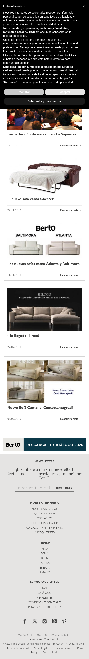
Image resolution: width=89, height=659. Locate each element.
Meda (44, 549)
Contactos (44, 518)
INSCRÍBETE (64, 488)
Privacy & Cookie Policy (44, 607)
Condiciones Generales (44, 602)
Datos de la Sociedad (17, 648)
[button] (84, 6)
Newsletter (44, 597)
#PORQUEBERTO (45, 532)
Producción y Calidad (44, 523)
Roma (44, 553)
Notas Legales (41, 648)
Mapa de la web (63, 648)
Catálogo (44, 593)
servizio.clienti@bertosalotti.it (44, 639)
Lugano (44, 572)
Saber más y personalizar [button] (44, 101)
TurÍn (44, 558)
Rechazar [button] (24, 92)
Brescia (44, 567)
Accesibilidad (50, 652)
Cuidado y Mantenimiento (44, 527)
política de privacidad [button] (59, 16)
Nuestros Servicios (44, 509)
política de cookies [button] (14, 35)
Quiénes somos (44, 513)
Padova (45, 563)
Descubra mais (71, 145)
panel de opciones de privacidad (53, 82)
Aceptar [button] (65, 92)
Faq (44, 588)
